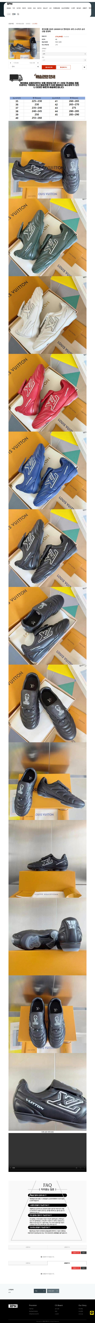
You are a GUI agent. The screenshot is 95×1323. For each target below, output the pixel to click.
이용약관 (31, 1309)
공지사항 (57, 1309)
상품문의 (67, 1247)
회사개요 (81, 1309)
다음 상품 (35, 63)
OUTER (19, 8)
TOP (13, 8)
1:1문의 (73, 8)
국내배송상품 (56, 8)
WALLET (45, 8)
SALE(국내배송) (65, 8)
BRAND (9, 8)
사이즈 (43, 51)
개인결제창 (91, 8)
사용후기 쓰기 (76, 1252)
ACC (50, 8)
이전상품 (13, 63)
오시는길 (81, 1314)
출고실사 (79, 8)
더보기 (83, 1252)
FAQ (39, 1291)
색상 (43, 57)
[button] (18, 14)
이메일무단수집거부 (34, 1314)
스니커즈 (34, 24)
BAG (34, 8)
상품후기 (85, 8)
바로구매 (49, 67)
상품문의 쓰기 (76, 1268)
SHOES (30, 8)
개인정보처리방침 (33, 1311)
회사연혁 (81, 1311)
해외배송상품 (20, 24)
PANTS (24, 8)
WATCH (39, 8)
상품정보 (28, 1247)
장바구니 (63, 67)
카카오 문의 (53, 1291)
